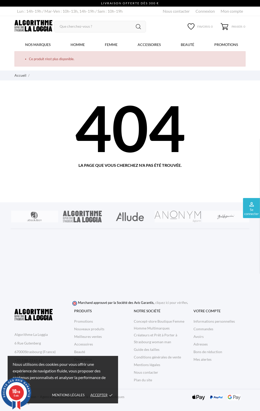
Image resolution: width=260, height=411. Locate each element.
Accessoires (149, 44)
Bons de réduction (207, 352)
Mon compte (232, 11)
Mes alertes (202, 359)
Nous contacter (176, 11)
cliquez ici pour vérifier (171, 303)
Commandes (203, 329)
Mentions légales (68, 395)
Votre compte (207, 311)
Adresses (200, 344)
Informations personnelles (214, 321)
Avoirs (198, 336)
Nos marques (38, 44)
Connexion (205, 11)
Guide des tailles (146, 349)
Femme (111, 44)
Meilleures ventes (88, 336)
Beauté (187, 44)
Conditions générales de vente (157, 357)
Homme (78, 44)
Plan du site (143, 380)
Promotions (226, 44)
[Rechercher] (100, 26)
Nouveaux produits (89, 329)
